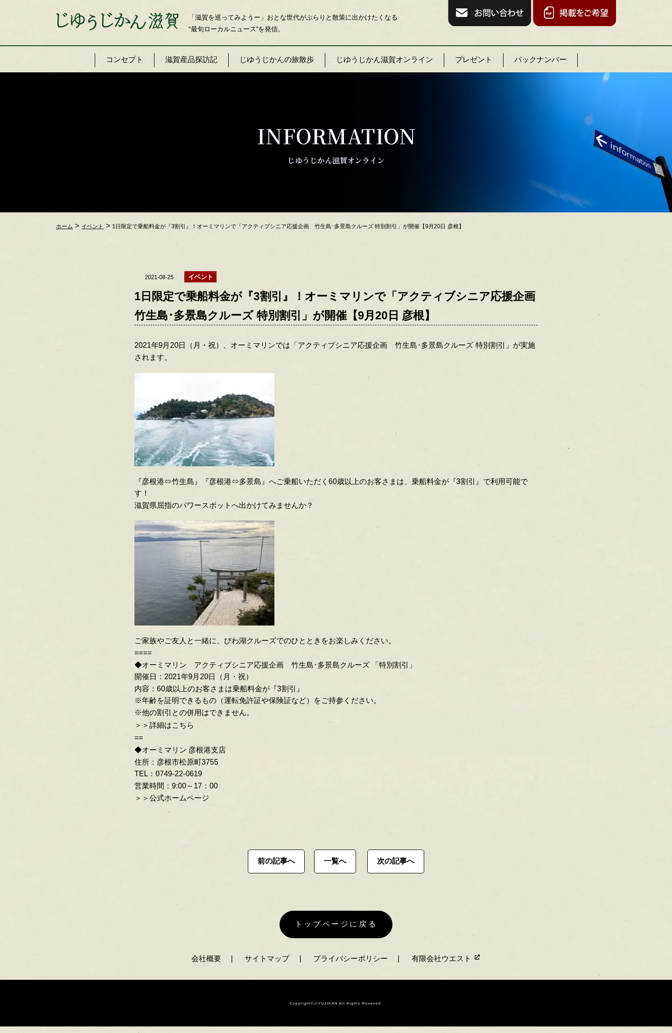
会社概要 (206, 964)
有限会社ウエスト (446, 964)
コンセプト (124, 59)
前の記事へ (276, 861)
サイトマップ (267, 964)
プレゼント (473, 59)
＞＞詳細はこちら (164, 725)
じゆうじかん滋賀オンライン (384, 59)
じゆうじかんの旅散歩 (276, 59)
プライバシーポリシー (350, 964)
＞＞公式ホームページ (171, 798)
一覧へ (335, 861)
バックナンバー (540, 59)
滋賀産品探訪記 (191, 59)
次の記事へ (395, 861)
